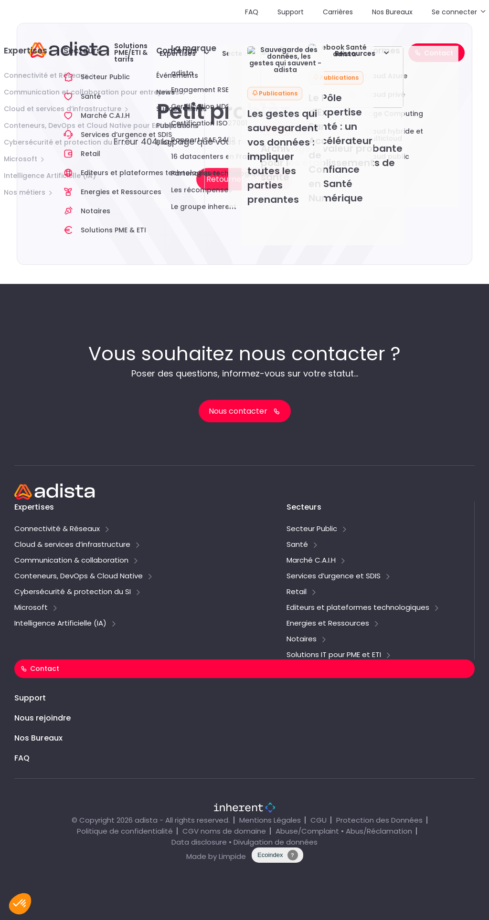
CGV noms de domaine (224, 831)
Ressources (355, 53)
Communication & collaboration (71, 560)
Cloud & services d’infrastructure (72, 545)
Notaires (302, 639)
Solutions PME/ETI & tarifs (131, 52)
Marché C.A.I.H (311, 560)
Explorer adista (294, 52)
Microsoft (31, 608)
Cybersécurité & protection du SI (72, 592)
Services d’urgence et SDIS (334, 576)
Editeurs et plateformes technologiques (358, 608)
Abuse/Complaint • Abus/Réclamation (344, 831)
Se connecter (454, 12)
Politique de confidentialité (125, 831)
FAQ (251, 12)
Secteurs (238, 53)
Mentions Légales (270, 820)
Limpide (232, 856)
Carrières (338, 12)
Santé (297, 545)
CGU (318, 820)
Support (290, 12)
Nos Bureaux (392, 12)
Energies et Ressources (328, 623)
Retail (297, 592)
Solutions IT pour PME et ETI (334, 655)
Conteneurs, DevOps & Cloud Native (78, 576)
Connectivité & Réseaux (57, 529)
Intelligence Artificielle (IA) (60, 623)
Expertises (177, 53)
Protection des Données (379, 820)
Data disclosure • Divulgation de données (244, 842)
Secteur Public (312, 529)
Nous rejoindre (42, 717)
